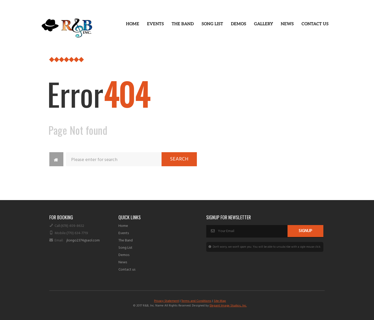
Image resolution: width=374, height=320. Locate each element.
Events (155, 24)
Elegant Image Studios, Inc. (228, 305)
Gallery (263, 24)
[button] (155, 24)
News (287, 24)
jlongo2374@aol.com (83, 241)
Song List (212, 24)
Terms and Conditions (196, 301)
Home (132, 24)
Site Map (220, 301)
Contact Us (315, 24)
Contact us (126, 270)
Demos (238, 24)
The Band (183, 24)
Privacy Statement (166, 301)
